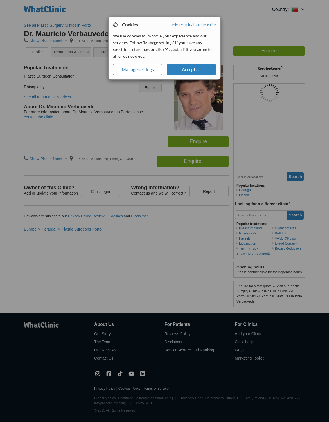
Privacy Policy (182, 24)
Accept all (191, 69)
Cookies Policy (205, 24)
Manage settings (138, 69)
